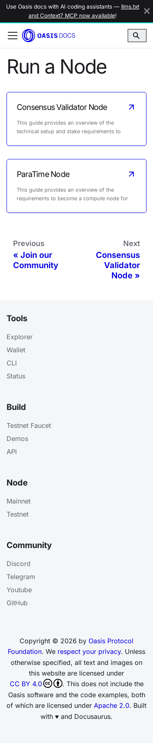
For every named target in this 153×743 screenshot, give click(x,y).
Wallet (16, 350)
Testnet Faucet (29, 425)
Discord (19, 563)
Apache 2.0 (111, 705)
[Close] (147, 11)
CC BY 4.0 (36, 683)
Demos (17, 438)
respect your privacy (89, 651)
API (12, 452)
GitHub (17, 603)
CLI (12, 363)
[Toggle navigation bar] (13, 35)
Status (16, 376)
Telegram (21, 577)
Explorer (20, 337)
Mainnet (19, 501)
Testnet (18, 514)
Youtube (19, 590)
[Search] (137, 35)
